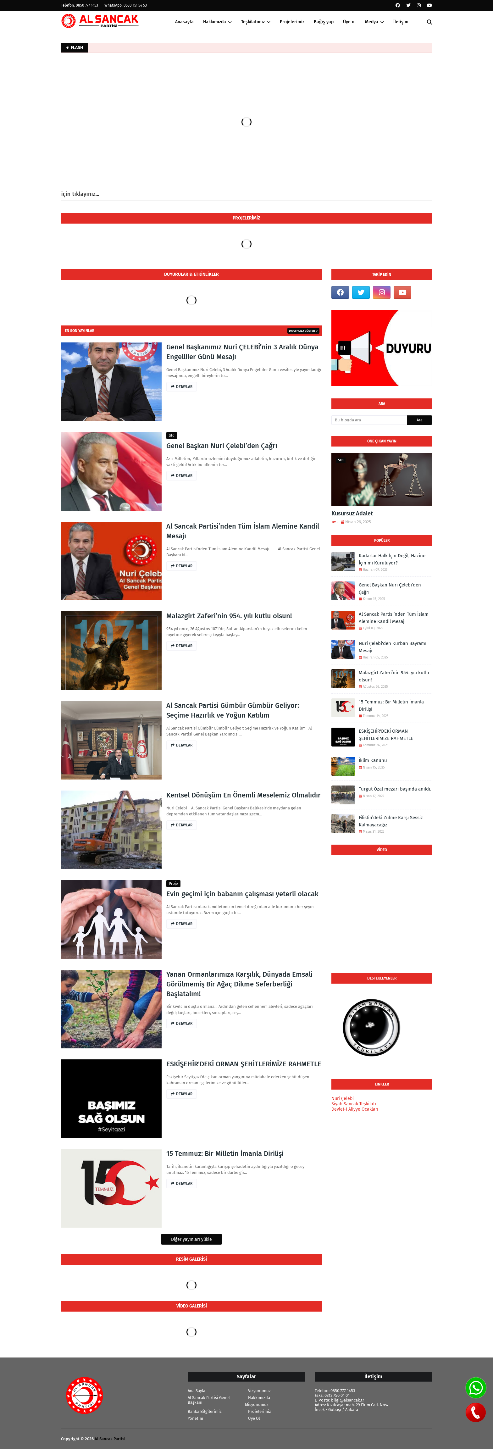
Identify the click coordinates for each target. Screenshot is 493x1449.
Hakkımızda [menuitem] (214, 22)
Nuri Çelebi (342, 1098)
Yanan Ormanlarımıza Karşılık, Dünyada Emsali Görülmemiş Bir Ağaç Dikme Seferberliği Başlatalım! (239, 984)
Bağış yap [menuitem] (324, 22)
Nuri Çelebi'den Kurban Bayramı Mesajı (392, 647)
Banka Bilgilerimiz (205, 1411)
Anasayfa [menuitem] (184, 22)
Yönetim (195, 1418)
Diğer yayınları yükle (191, 1239)
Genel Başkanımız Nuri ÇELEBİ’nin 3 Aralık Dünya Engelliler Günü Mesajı (242, 352)
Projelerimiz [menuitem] (292, 22)
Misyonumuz (257, 1404)
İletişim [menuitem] (400, 22)
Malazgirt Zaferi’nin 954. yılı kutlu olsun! (229, 616)
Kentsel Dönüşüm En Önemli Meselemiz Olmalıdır (243, 795)
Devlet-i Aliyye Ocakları (354, 1109)
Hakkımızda (259, 1397)
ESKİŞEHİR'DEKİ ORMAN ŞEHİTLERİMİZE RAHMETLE (243, 1064)
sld (171, 435)
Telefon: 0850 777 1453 (79, 5)
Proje (173, 883)
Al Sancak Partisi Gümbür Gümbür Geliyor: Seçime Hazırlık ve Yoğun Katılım (232, 710)
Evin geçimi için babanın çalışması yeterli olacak (242, 894)
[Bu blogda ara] (369, 420)
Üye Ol (254, 1418)
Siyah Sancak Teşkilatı (353, 1104)
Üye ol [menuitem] (349, 22)
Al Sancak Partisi (110, 1438)
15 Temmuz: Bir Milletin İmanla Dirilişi (225, 1153)
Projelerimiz (259, 1411)
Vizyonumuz (259, 1390)
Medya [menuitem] (371, 22)
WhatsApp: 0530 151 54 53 (125, 5)
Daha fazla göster (302, 330)
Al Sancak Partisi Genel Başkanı (209, 1400)
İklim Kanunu (373, 760)
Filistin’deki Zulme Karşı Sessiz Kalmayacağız (391, 821)
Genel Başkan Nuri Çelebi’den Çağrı (221, 445)
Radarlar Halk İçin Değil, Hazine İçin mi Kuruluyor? (392, 559)
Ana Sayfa (196, 1390)
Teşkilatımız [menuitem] (253, 22)
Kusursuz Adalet (352, 513)
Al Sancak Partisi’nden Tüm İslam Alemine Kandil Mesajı (242, 531)
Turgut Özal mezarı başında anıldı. (395, 789)
